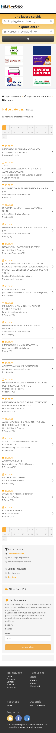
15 (9, 132)
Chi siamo (11, 679)
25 (4, 137)
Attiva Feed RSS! (15, 589)
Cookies (33, 683)
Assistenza (11, 687)
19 (28, 132)
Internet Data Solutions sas (30, 727)
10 (37, 127)
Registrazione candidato (39, 96)
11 (41, 127)
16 (14, 132)
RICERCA (9, 625)
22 (41, 132)
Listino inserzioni (37, 705)
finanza (8, 628)
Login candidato (12, 96)
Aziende (9, 100)
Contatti (10, 681)
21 (37, 132)
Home (9, 676)
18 (23, 132)
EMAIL (8, 633)
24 (51, 132)
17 (18, 132)
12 (46, 127)
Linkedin (27, 718)
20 (32, 132)
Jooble (9, 705)
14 (4, 132)
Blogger (10, 718)
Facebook (18, 718)
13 (51, 127)
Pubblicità (11, 684)
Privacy (33, 680)
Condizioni (35, 686)
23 (46, 132)
